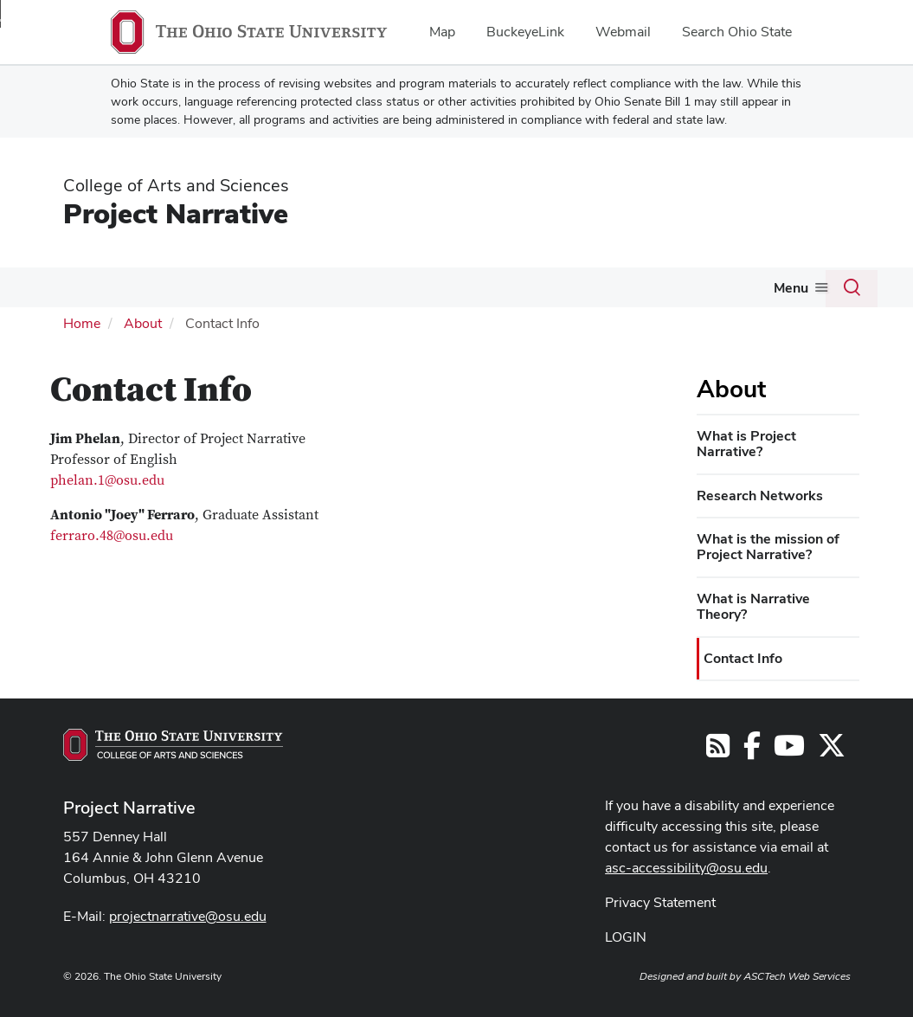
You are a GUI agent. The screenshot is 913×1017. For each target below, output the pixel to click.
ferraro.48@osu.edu (111, 535)
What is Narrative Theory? (753, 606)
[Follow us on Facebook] (752, 751)
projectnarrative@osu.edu (188, 916)
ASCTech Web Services (797, 976)
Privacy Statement (660, 902)
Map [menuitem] (442, 32)
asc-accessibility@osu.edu (686, 868)
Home (81, 323)
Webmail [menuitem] (623, 32)
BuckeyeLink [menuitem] (525, 32)
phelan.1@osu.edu (107, 480)
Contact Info (743, 658)
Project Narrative (175, 213)
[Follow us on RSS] (718, 751)
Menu (791, 288)
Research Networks (760, 495)
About (143, 323)
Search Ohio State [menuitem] (737, 32)
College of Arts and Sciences (176, 185)
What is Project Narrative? (746, 443)
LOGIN (625, 937)
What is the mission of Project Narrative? (768, 546)
